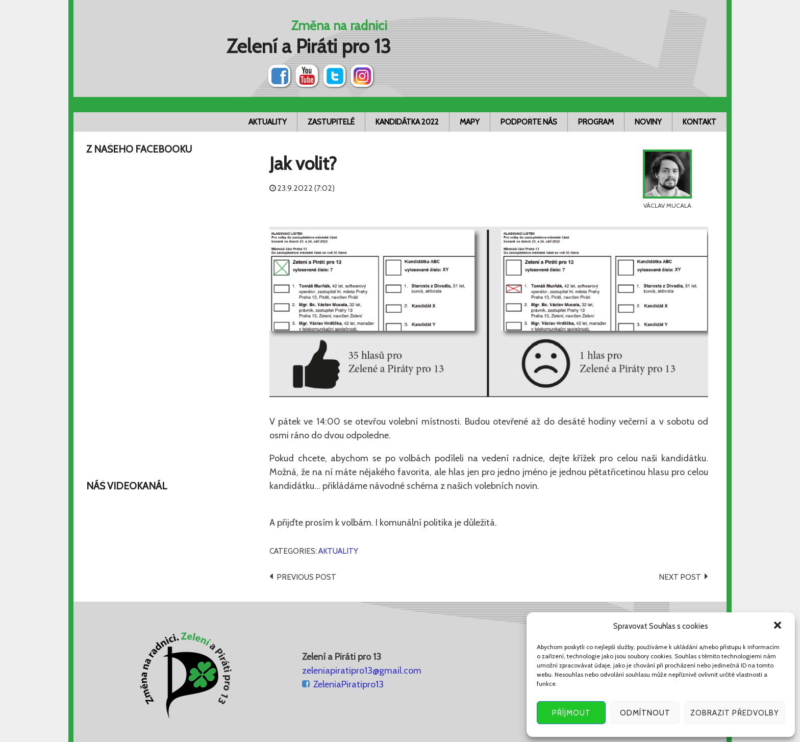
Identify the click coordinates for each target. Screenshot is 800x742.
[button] (778, 626)
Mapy (470, 122)
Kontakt (699, 122)
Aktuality (267, 122)
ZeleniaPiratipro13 (348, 684)
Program (596, 122)
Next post (680, 577)
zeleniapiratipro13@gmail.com (361, 670)
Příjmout (571, 713)
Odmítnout (645, 713)
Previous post (306, 577)
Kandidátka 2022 (407, 122)
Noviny (648, 122)
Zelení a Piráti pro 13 (309, 46)
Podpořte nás (529, 122)
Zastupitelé (331, 122)
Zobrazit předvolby (734, 713)
